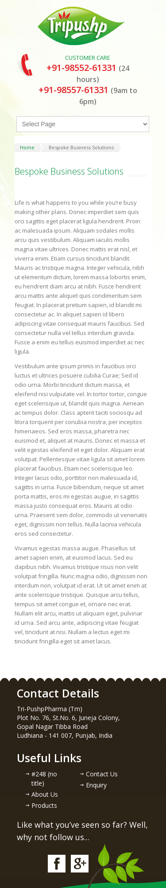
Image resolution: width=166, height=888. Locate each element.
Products (44, 805)
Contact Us (102, 774)
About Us (44, 794)
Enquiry (96, 785)
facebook (57, 863)
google (80, 863)
